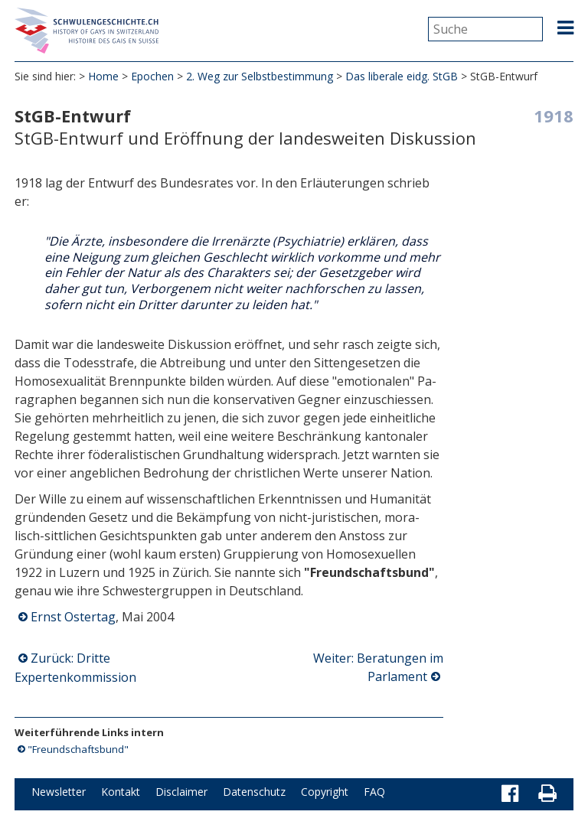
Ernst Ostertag (73, 616)
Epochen (152, 76)
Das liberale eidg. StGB (401, 76)
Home (103, 76)
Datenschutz (254, 791)
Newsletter (58, 791)
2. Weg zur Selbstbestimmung (259, 76)
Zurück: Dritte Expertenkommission (75, 668)
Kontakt (120, 791)
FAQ (374, 791)
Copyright (324, 791)
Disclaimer (181, 791)
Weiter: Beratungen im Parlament (378, 667)
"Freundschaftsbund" (78, 749)
